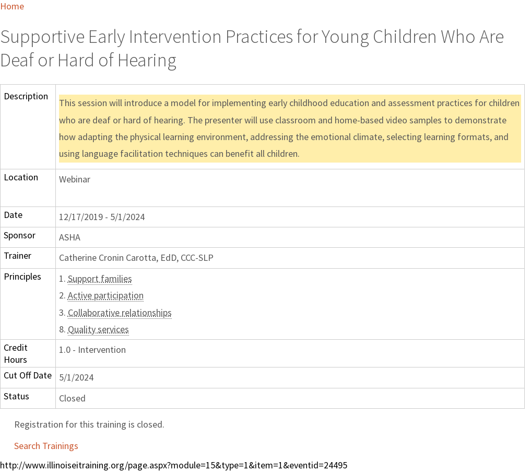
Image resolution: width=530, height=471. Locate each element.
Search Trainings (46, 446)
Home (12, 6)
